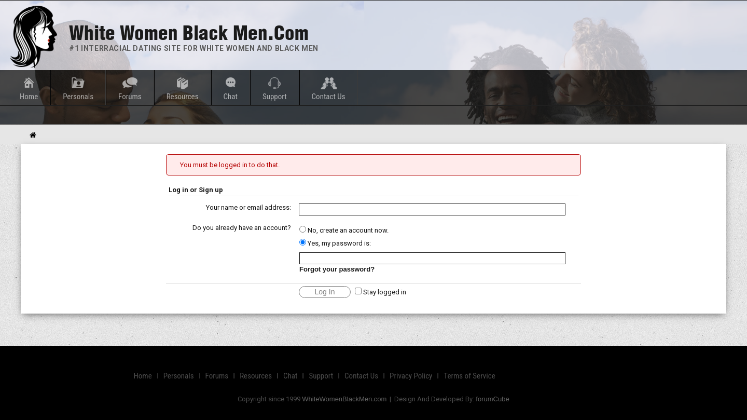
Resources (183, 96)
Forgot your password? (337, 269)
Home (29, 96)
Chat (231, 96)
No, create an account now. (344, 230)
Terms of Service (469, 375)
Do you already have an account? (241, 228)
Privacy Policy (411, 375)
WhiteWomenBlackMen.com (344, 399)
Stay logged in (380, 292)
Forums (130, 96)
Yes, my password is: (335, 243)
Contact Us (328, 96)
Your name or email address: (248, 207)
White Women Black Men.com (189, 33)
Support (274, 96)
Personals (78, 96)
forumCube (492, 399)
